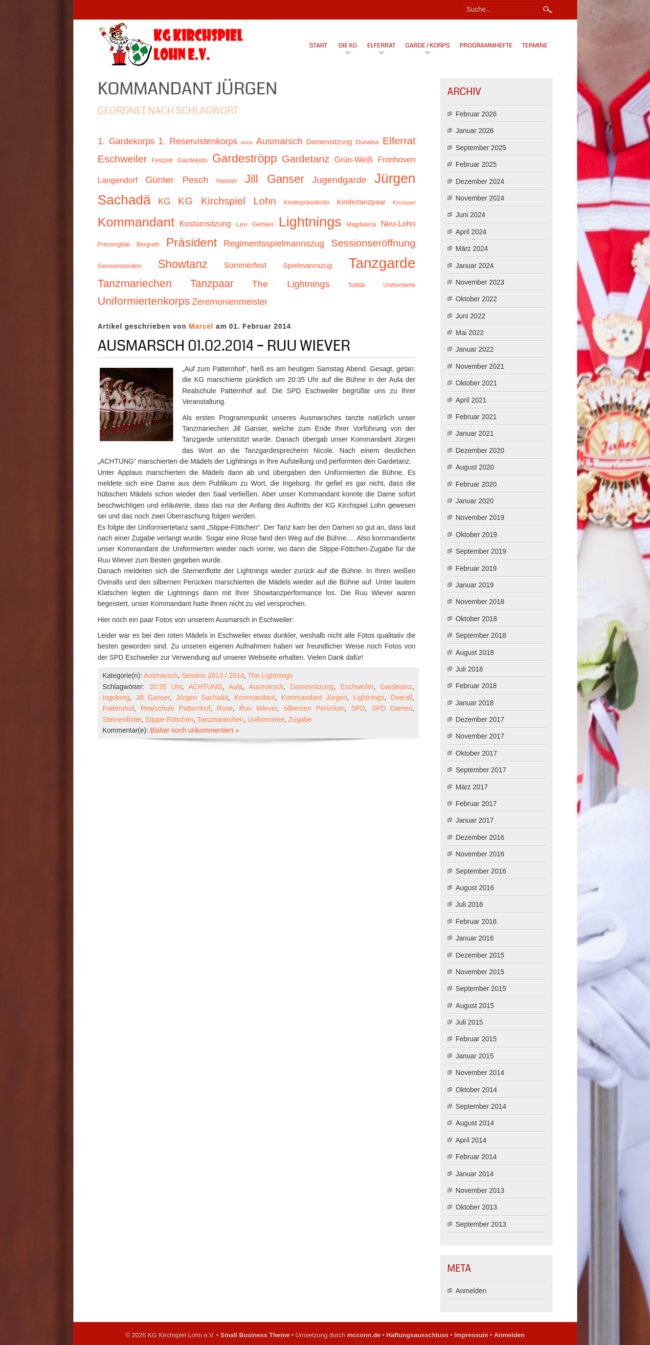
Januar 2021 (475, 433)
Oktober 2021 (476, 383)
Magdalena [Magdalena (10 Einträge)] (361, 224)
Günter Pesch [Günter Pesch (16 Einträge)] (176, 180)
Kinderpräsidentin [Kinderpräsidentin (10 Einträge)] (307, 202)
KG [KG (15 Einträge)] (164, 201)
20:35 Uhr (165, 687)
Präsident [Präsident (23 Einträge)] (191, 242)
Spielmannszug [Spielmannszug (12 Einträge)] (307, 265)
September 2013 (481, 1224)
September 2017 (481, 770)
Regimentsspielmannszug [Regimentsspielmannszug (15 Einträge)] (274, 243)
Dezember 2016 (480, 837)
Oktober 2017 (476, 753)
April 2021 (471, 400)
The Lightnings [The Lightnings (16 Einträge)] (291, 284)
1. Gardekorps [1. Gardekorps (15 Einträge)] (126, 141)
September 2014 (481, 1106)
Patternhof (118, 708)
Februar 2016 (476, 921)
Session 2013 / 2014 (212, 675)
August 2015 (475, 1005)
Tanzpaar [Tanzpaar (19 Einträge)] (212, 283)
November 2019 (480, 517)
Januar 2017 (475, 820)
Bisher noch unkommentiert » (194, 730)
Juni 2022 (471, 316)
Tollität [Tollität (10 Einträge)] (356, 285)
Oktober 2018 (476, 619)
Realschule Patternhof (175, 708)
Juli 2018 (469, 669)
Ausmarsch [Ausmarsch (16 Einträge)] (279, 141)
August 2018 (475, 652)
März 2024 (472, 248)
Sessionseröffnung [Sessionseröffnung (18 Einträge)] (373, 242)
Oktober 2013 (476, 1207)
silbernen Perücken (314, 708)
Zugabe (300, 719)
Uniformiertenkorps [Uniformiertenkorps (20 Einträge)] (144, 301)
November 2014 (480, 1072)
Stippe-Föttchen (169, 719)
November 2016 (480, 854)
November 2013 (480, 1190)
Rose (225, 708)
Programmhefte (486, 45)
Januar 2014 (475, 1174)
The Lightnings (270, 675)
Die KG (347, 45)
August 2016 (475, 888)
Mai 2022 (470, 332)
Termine (535, 45)
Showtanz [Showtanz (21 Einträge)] (183, 264)
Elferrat (381, 45)
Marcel (201, 326)
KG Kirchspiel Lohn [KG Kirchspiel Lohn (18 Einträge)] (227, 200)
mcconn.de (364, 1335)
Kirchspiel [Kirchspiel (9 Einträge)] (404, 202)
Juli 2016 (469, 904)
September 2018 (481, 635)
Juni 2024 (471, 215)
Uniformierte (266, 719)
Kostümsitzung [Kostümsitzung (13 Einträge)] (205, 223)
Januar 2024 (475, 265)
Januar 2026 (475, 130)
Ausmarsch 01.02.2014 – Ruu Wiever (224, 346)
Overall (401, 697)
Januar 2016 (475, 938)
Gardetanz (396, 687)
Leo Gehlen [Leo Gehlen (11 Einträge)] (255, 224)
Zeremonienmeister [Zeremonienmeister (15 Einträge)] (230, 302)
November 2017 (480, 736)
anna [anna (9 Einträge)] (247, 142)
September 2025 (481, 148)
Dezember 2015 (480, 955)
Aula (236, 687)
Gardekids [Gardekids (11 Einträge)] (192, 160)
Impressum (471, 1335)
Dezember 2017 (480, 719)
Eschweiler (356, 687)
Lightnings (368, 697)
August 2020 (475, 467)
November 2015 (480, 972)
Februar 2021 (476, 417)
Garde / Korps (427, 45)
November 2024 (480, 198)
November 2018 (480, 601)
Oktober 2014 (476, 1090)
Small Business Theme (255, 1335)
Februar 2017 (476, 803)
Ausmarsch (161, 675)
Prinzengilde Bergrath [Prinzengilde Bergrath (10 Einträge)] (128, 244)
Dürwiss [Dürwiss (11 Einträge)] (367, 142)
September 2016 (481, 871)
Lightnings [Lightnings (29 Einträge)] (310, 221)
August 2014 (475, 1123)
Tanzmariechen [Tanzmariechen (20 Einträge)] (135, 283)
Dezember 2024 (480, 181)
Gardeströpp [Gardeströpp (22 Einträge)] (244, 158)
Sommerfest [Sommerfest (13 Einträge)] (245, 265)
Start (319, 45)
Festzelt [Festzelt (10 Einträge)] (162, 160)
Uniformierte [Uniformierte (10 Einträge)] (399, 285)
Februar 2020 (476, 484)
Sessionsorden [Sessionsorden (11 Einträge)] (120, 265)
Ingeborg (116, 697)
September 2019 (481, 551)
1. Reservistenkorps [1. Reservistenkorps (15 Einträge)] (198, 141)
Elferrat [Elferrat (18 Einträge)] (398, 140)
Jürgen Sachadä (202, 697)
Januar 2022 (475, 349)
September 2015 (481, 988)
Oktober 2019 (476, 534)
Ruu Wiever (258, 708)
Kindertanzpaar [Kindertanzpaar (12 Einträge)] (361, 202)
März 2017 (472, 787)
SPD (358, 708)
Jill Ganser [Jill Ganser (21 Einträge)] (274, 179)
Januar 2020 (475, 501)
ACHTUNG (205, 687)
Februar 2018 (476, 686)
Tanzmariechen (220, 719)
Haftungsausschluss (417, 1335)
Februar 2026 (476, 114)
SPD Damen (392, 708)
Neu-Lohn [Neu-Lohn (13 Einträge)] (398, 223)
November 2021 (480, 366)
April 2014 (471, 1140)
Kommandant (254, 697)
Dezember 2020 (480, 450)
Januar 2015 (475, 1056)
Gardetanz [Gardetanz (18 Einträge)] (306, 158)
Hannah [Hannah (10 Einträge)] (226, 181)
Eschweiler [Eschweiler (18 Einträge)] (122, 158)
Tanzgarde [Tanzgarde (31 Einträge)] (382, 263)
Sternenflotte (122, 719)
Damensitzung (312, 687)
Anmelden (471, 1291)
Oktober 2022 (476, 299)
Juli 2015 (469, 1022)
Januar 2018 (475, 703)
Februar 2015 (476, 1039)
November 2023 (480, 282)
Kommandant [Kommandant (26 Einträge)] (136, 222)
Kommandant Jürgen (314, 697)
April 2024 (471, 232)
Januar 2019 (475, 585)
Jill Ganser (152, 697)
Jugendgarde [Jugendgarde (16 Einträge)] (339, 180)
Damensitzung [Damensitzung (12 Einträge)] (329, 142)
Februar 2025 (476, 164)
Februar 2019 (476, 568)
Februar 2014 (476, 1157)
